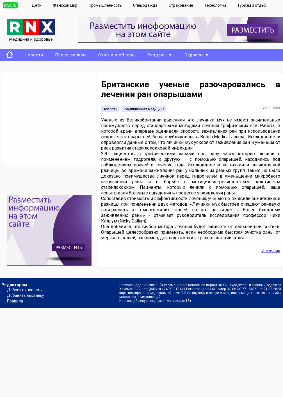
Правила (15, 301)
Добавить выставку (25, 295)
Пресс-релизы (70, 55)
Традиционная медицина (144, 109)
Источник (270, 250)
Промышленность (105, 5)
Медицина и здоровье (31, 37)
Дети (37, 5)
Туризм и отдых (251, 5)
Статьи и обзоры (117, 55)
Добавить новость (24, 290)
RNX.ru (10, 5)
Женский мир (65, 5)
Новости (34, 55)
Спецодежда (145, 5)
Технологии (215, 5)
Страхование (181, 5)
